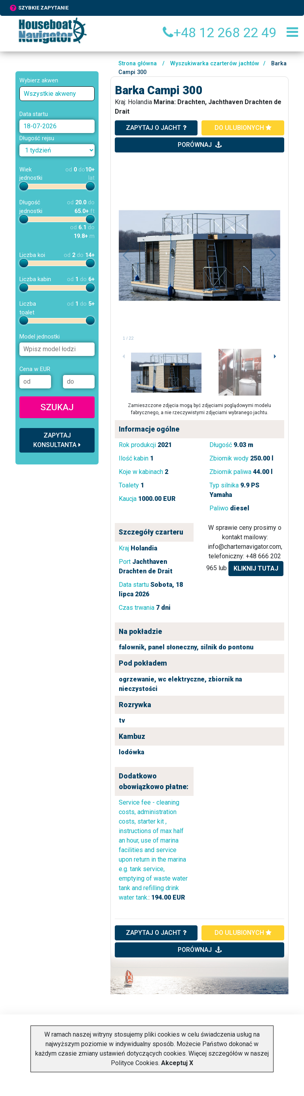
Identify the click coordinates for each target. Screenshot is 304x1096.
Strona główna (137, 63)
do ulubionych (243, 127)
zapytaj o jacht (156, 127)
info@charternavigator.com (244, 546)
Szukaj (57, 407)
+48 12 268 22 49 (219, 32)
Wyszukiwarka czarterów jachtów (214, 63)
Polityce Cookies (134, 1063)
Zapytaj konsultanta (57, 440)
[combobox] (57, 93)
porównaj (200, 144)
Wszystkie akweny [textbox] (50, 93)
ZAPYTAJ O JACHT (156, 932)
